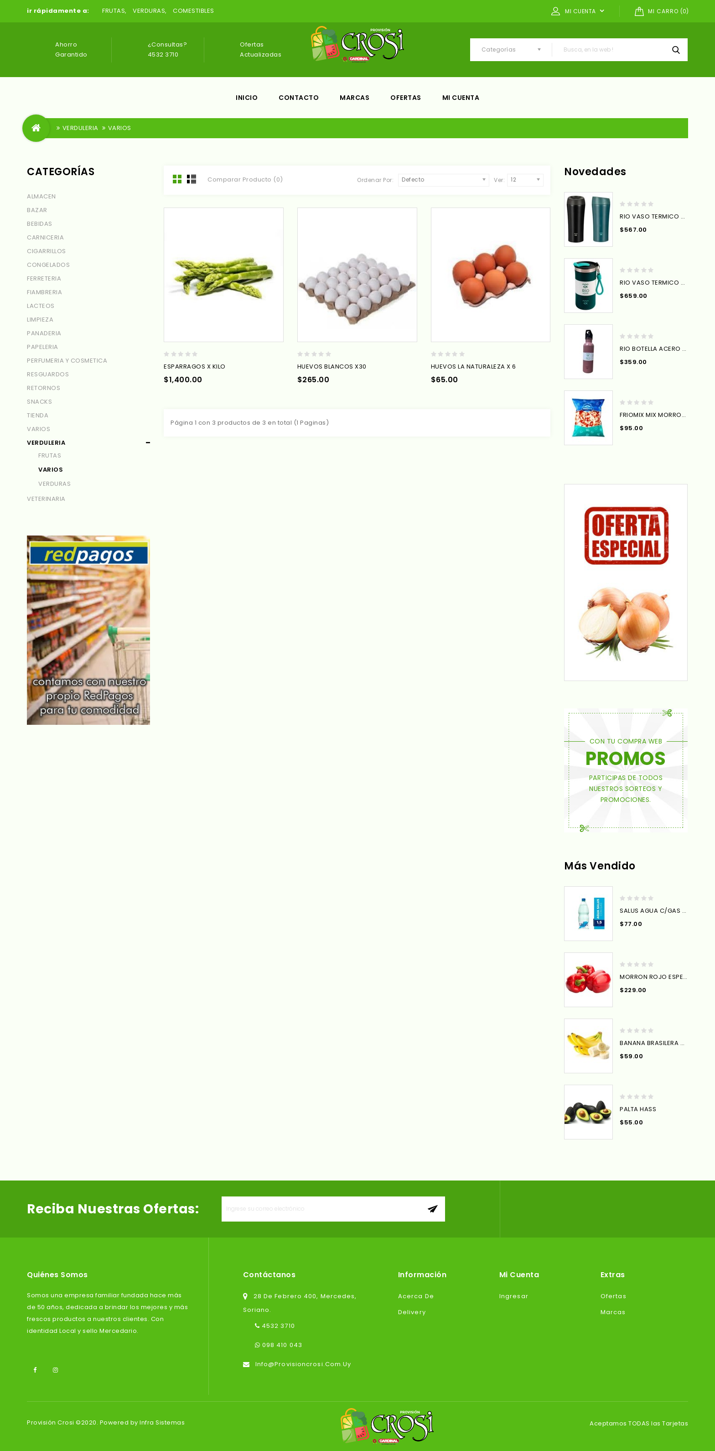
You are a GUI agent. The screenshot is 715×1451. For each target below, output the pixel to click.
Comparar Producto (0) (245, 179)
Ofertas (405, 97)
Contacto (299, 97)
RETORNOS (43, 388)
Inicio (247, 97)
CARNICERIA (45, 237)
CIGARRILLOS (46, 251)
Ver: (499, 180)
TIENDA (37, 415)
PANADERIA (44, 333)
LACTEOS (41, 306)
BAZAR (37, 210)
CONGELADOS (48, 264)
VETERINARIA (46, 498)
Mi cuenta (461, 97)
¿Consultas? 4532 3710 (167, 49)
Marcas (354, 97)
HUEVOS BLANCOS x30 (332, 366)
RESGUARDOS (48, 374)
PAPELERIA (42, 347)
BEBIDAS (39, 223)
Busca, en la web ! (676, 49)
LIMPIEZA (40, 319)
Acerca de (416, 1296)
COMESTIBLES (193, 10)
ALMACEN (41, 196)
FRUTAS (113, 10)
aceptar (432, 1209)
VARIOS (119, 128)
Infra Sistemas (162, 1422)
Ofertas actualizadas (260, 49)
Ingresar (513, 1296)
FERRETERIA (44, 278)
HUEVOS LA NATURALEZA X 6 (473, 366)
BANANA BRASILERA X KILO (659, 1043)
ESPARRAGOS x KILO (195, 366)
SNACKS (39, 401)
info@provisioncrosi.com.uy (303, 1364)
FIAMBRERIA (44, 292)
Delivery (412, 1312)
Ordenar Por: (375, 180)
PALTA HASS (638, 1109)
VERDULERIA (80, 128)
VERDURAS (149, 10)
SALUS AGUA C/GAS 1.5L (656, 910)
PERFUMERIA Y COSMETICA (67, 360)
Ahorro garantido (71, 49)
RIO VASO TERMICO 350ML (660, 282)
